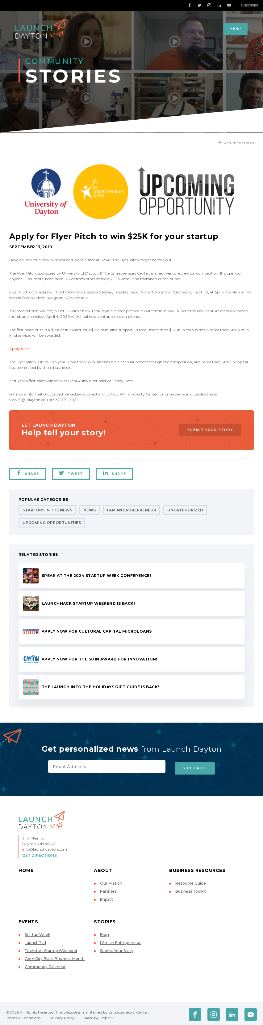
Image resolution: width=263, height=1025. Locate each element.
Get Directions (39, 853)
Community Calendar (45, 965)
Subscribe (249, 5)
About (103, 868)
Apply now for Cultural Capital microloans (97, 631)
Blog (104, 932)
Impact (106, 897)
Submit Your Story (209, 430)
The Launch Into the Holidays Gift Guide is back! (100, 687)
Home (26, 868)
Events (28, 920)
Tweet (72, 473)
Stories (105, 920)
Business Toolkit (190, 889)
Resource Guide (190, 881)
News (89, 510)
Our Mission (111, 881)
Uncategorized (185, 510)
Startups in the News (47, 510)
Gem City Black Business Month (55, 957)
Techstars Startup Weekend (51, 948)
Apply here (19, 348)
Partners (108, 889)
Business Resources (197, 868)
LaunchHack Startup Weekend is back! (88, 603)
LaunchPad (35, 940)
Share (27, 473)
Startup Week (37, 932)
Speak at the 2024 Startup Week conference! (96, 575)
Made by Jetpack (99, 1016)
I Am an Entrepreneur (131, 510)
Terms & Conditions (23, 1016)
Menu (235, 29)
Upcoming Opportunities (52, 522)
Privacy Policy (62, 1016)
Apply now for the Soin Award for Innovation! (99, 659)
